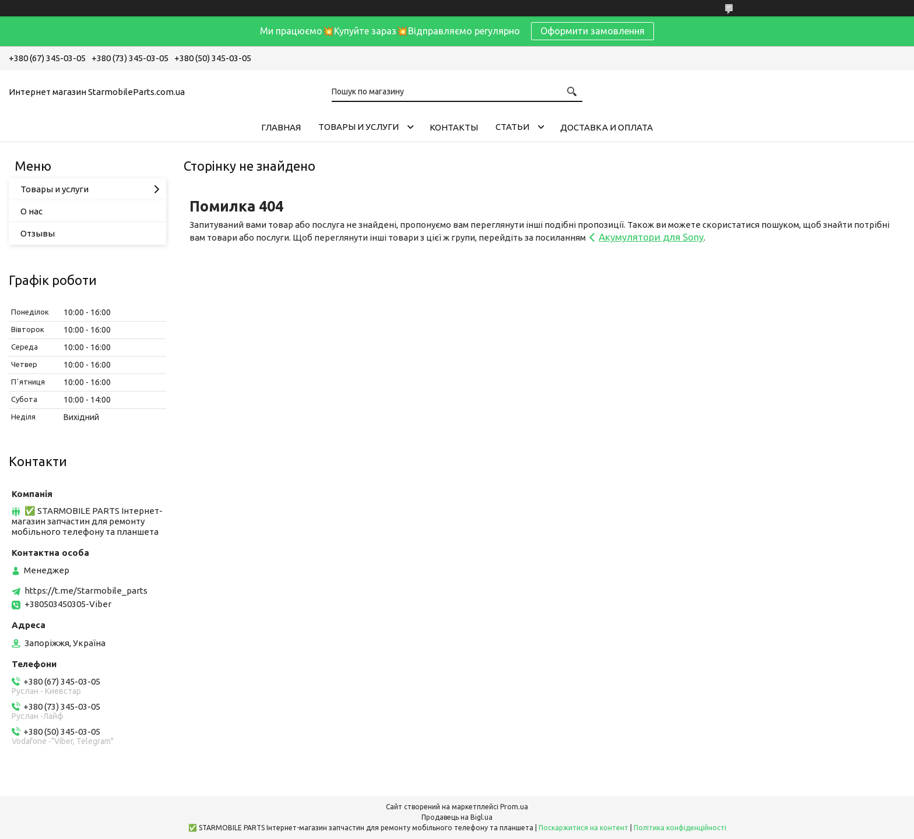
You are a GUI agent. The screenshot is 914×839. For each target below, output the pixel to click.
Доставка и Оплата (606, 127)
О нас (31, 211)
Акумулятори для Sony (651, 236)
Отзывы (37, 233)
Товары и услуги (358, 127)
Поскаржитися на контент (583, 827)
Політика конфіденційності (680, 827)
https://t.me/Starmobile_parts (85, 590)
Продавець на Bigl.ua (457, 817)
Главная (281, 127)
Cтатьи (512, 127)
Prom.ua (514, 806)
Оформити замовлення (592, 31)
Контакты (454, 127)
